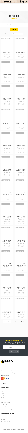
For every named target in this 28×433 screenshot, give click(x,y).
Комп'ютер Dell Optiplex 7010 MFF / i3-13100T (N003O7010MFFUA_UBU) (7, 75)
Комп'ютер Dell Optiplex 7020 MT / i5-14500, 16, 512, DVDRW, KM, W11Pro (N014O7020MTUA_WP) (21, 193)
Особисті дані (4, 417)
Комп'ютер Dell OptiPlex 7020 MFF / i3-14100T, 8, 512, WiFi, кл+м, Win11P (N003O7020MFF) (6, 264)
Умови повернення (5, 402)
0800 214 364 (9, 366)
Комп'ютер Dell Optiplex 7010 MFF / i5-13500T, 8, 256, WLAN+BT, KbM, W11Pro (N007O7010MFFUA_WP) (21, 122)
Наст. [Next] (21, 321)
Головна (3, 24)
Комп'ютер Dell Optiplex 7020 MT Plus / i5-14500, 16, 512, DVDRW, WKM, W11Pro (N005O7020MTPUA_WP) (21, 146)
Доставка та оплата (5, 400)
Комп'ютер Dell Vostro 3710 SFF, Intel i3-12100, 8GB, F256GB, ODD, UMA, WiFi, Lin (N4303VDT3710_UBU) (7, 122)
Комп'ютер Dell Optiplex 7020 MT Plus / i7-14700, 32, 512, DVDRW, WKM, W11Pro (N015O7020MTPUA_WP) (7, 217)
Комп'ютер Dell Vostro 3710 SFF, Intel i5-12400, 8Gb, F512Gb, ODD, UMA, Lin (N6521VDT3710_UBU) (7, 99)
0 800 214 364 (4, 404)
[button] (20, 2)
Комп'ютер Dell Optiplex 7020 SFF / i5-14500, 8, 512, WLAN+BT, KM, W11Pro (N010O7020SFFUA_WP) (21, 170)
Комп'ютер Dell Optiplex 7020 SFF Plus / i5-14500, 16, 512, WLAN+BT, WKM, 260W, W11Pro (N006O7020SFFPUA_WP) (21, 240)
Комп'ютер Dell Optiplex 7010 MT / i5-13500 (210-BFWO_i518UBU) (21, 51)
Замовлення (3, 419)
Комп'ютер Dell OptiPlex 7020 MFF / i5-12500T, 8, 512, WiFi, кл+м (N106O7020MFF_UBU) (7, 311)
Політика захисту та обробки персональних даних (12, 409)
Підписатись (14, 351)
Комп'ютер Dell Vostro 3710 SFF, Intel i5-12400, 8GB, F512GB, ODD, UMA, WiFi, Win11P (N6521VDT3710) (21, 75)
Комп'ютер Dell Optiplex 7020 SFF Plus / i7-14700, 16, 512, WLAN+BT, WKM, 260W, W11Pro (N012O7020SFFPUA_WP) (7, 193)
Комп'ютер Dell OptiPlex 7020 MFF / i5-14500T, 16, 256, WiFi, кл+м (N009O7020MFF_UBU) (21, 264)
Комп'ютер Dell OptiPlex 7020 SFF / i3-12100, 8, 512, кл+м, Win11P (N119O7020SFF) (21, 311)
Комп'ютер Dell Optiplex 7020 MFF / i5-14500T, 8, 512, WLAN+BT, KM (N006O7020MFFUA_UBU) (7, 170)
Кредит (2, 397)
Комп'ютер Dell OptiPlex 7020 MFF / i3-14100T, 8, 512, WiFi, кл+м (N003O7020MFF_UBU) (21, 288)
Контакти (3, 395)
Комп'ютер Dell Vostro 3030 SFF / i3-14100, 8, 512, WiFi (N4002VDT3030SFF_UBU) (7, 146)
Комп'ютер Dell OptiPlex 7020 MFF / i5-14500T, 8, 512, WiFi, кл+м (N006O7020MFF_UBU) (7, 288)
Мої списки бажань (5, 421)
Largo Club (3, 391)
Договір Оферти (4, 406)
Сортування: (8, 33)
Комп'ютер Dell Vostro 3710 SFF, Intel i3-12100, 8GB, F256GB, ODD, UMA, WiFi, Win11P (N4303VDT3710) (21, 99)
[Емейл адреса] (14, 347)
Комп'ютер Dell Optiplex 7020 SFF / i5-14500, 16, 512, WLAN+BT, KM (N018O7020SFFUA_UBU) (21, 217)
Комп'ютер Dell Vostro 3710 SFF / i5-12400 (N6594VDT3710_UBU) (7, 51)
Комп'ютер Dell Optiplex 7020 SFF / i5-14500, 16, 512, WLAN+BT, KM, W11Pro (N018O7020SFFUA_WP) (7, 240)
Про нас (2, 393)
